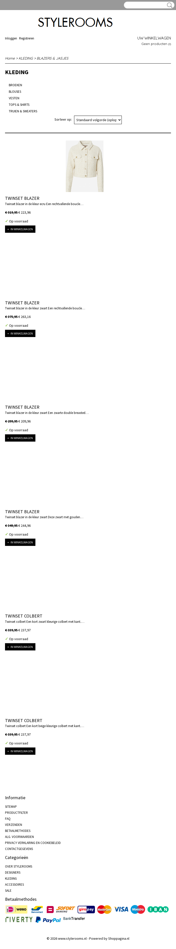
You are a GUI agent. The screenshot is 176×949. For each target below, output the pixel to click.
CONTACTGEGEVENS (19, 849)
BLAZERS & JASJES (52, 58)
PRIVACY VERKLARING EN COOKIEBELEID (33, 843)
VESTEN (14, 98)
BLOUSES (15, 91)
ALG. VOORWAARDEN (19, 837)
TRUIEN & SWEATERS (23, 111)
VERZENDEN (13, 825)
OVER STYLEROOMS (18, 866)
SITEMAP (11, 806)
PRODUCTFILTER (16, 813)
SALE (8, 890)
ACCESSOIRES (14, 884)
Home (10, 58)
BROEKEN (15, 85)
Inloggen (11, 38)
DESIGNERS (12, 872)
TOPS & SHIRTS (19, 105)
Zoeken (168, 5)
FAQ (8, 819)
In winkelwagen (22, 229)
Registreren (26, 38)
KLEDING (26, 58)
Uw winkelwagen (154, 38)
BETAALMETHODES (17, 831)
